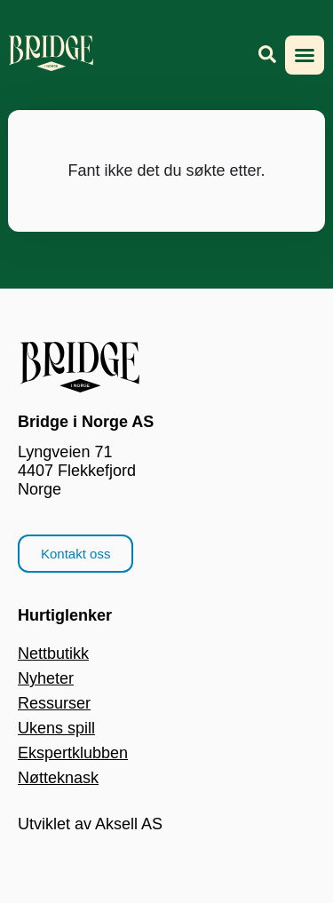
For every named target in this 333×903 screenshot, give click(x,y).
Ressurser (54, 703)
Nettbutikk (53, 653)
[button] (304, 55)
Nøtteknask (58, 778)
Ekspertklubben (73, 753)
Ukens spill (56, 728)
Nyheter (46, 678)
